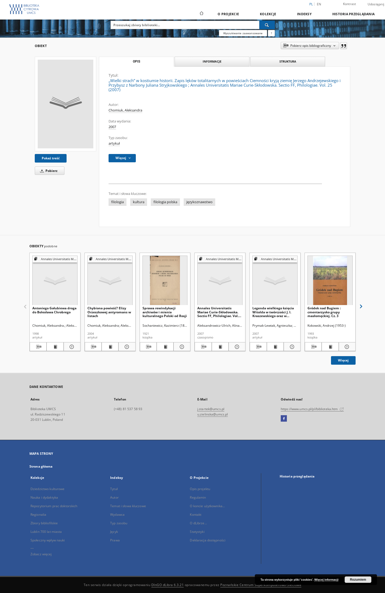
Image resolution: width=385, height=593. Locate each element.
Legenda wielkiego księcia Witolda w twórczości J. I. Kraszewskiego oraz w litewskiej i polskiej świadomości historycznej (273, 312)
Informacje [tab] (212, 61)
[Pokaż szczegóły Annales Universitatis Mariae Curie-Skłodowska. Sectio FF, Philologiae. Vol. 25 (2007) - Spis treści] (236, 346)
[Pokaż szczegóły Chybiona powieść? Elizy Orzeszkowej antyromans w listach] (126, 346)
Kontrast (349, 4)
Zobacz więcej (41, 554)
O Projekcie (228, 14)
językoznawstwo (199, 202)
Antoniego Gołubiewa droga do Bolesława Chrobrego (54, 310)
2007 (112, 127)
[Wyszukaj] (267, 25)
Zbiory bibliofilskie (44, 523)
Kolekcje (268, 14)
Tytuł (114, 489)
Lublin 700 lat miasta (46, 531)
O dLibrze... (198, 523)
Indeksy (304, 14)
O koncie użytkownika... (207, 506)
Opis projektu (200, 489)
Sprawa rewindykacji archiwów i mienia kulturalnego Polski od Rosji (165, 312)
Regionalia (38, 514)
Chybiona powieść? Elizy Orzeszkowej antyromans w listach (109, 312)
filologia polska (165, 202)
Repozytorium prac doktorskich (53, 506)
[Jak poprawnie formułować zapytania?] (271, 33)
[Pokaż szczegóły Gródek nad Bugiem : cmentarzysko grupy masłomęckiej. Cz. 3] (346, 346)
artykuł (114, 143)
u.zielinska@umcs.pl (212, 414)
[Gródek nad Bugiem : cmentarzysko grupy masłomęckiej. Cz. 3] (330, 280)
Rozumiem (358, 580)
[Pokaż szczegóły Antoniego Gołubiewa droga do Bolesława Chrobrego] (71, 346)
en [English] (319, 4)
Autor (114, 497)
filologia (117, 202)
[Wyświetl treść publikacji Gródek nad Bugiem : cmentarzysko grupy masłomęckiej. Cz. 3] (330, 346)
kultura (138, 202)
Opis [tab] (136, 61)
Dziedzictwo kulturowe (47, 489)
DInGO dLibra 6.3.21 (167, 585)
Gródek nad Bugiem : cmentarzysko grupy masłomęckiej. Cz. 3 (324, 312)
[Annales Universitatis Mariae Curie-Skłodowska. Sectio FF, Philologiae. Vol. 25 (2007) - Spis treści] (220, 280)
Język (114, 531)
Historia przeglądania (353, 14)
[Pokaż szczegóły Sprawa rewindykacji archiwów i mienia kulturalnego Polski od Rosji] (181, 346)
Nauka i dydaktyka (44, 497)
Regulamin (198, 497)
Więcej (343, 360)
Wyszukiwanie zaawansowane (243, 33)
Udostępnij (376, 4)
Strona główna (41, 466)
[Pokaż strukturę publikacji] (55, 259)
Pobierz (47, 171)
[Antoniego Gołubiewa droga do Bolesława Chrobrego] (55, 280)
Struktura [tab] (287, 61)
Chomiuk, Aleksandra (125, 110)
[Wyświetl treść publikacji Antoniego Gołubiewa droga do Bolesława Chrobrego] (55, 346)
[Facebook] (284, 418)
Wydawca (117, 514)
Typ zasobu (118, 523)
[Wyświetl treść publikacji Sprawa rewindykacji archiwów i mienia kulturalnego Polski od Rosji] (165, 346)
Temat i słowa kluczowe (128, 506)
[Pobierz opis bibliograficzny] (38, 346)
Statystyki (197, 531)
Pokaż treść (51, 158)
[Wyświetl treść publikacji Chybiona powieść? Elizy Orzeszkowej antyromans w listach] (110, 346)
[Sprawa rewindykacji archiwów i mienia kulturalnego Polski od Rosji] (165, 280)
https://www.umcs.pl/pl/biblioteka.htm (312, 409)
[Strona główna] (201, 14)
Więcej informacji (326, 579)
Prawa (115, 540)
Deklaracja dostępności (207, 540)
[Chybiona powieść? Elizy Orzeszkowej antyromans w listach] (110, 280)
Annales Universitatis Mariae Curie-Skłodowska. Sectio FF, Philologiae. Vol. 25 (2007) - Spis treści (217, 312)
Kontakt (195, 514)
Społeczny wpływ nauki (47, 540)
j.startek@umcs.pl (210, 409)
